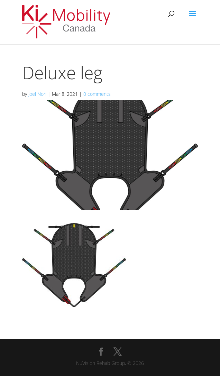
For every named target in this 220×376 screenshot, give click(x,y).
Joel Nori (37, 94)
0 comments (97, 94)
